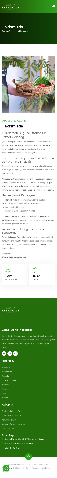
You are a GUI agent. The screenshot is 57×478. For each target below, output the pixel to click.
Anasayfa (6, 31)
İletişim (5, 397)
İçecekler (5, 384)
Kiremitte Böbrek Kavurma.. (13, 424)
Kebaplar (6, 376)
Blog (4, 393)
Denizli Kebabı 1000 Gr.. (12, 415)
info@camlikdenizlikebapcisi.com (19, 443)
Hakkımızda (7, 371)
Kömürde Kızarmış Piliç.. (12, 420)
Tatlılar (5, 389)
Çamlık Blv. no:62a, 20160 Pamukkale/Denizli (24, 439)
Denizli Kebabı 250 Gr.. (11, 411)
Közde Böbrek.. (8, 428)
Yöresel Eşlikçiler (9, 380)
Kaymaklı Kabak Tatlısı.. (39, 464)
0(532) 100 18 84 (13, 448)
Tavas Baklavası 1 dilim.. (18, 464)
